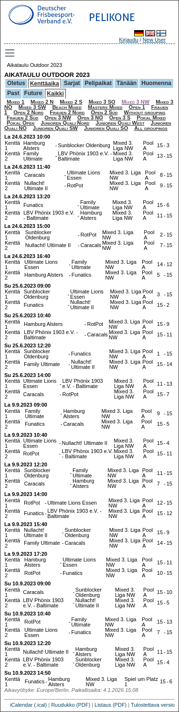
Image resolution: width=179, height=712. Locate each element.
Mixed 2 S (71, 102)
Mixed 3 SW (32, 107)
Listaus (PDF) (110, 705)
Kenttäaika (44, 83)
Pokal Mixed (151, 117)
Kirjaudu (128, 40)
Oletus (16, 83)
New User (154, 40)
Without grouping (145, 112)
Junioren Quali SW (55, 128)
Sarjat (72, 83)
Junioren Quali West (119, 123)
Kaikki (55, 93)
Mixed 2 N (42, 102)
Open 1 (137, 107)
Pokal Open (20, 123)
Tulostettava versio (153, 705)
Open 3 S (120, 117)
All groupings (151, 128)
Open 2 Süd (104, 112)
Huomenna (156, 83)
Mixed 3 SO (102, 102)
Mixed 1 (15, 102)
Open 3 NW (57, 117)
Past (13, 93)
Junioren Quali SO (106, 128)
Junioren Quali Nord (65, 123)
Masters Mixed (105, 107)
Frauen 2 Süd (22, 117)
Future (33, 93)
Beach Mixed (67, 107)
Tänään (126, 83)
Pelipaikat (97, 83)
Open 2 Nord (28, 112)
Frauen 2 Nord (67, 112)
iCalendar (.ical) (28, 705)
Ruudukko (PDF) (70, 705)
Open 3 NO (90, 117)
